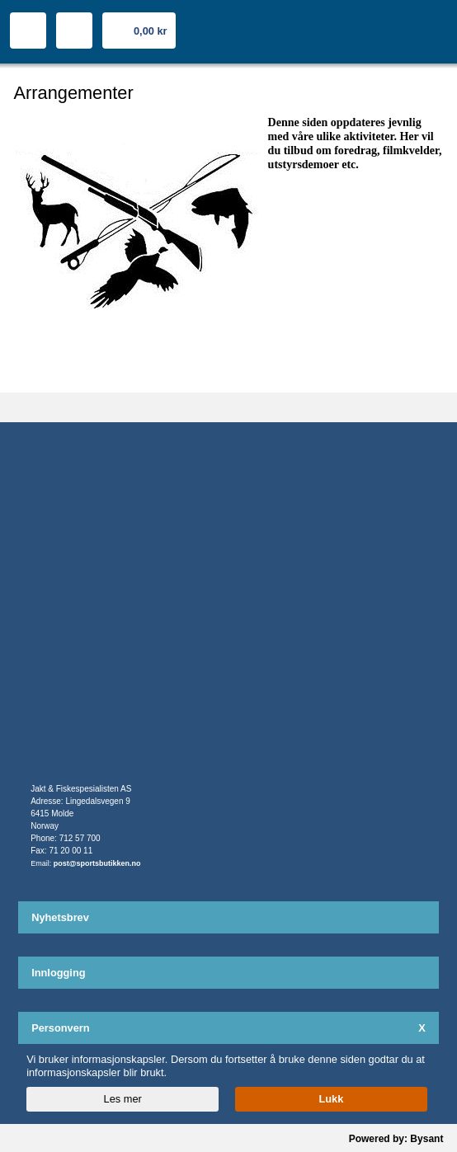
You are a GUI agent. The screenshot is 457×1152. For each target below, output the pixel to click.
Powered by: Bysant (396, 1139)
